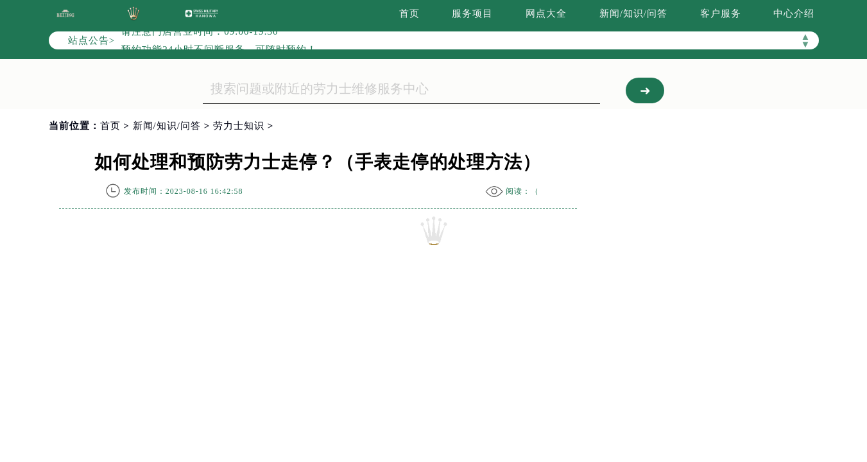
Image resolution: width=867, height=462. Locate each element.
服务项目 (472, 13)
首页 (409, 13)
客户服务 (720, 13)
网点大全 (546, 13)
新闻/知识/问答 (633, 13)
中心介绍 (793, 13)
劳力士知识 (238, 126)
